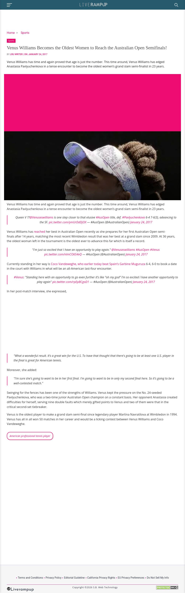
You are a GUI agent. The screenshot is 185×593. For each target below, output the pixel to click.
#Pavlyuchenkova (133, 217)
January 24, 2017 (141, 222)
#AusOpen (102, 217)
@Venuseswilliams (41, 217)
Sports (25, 33)
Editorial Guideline (74, 577)
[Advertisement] (92, 100)
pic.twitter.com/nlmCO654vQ (63, 254)
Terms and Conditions (30, 577)
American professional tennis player (30, 436)
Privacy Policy (53, 577)
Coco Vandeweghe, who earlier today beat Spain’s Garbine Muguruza (98, 264)
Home (11, 33)
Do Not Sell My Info (158, 577)
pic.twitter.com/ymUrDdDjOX (67, 222)
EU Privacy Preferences (131, 577)
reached (39, 232)
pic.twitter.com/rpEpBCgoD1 (70, 282)
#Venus (155, 250)
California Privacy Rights (101, 577)
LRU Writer (16, 54)
